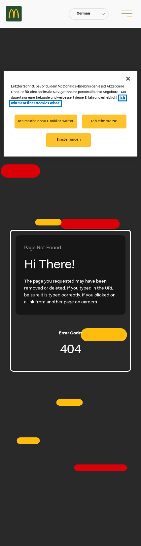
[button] (89, 14)
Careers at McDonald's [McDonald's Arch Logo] (14, 13)
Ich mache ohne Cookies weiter (46, 121)
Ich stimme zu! (104, 121)
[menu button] (127, 14)
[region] (71, 113)
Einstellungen (68, 140)
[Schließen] (128, 78)
